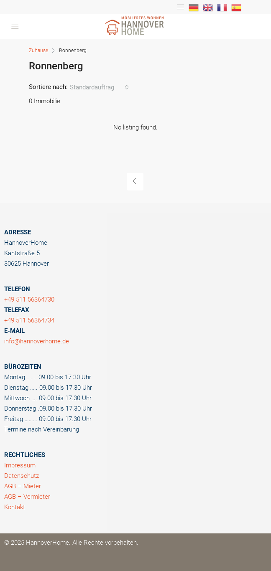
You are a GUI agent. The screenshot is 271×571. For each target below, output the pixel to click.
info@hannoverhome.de (36, 341)
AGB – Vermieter (27, 496)
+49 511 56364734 (29, 320)
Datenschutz (21, 476)
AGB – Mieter (22, 486)
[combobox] (99, 87)
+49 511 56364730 (29, 299)
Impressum (20, 465)
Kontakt (14, 507)
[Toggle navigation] (180, 7)
